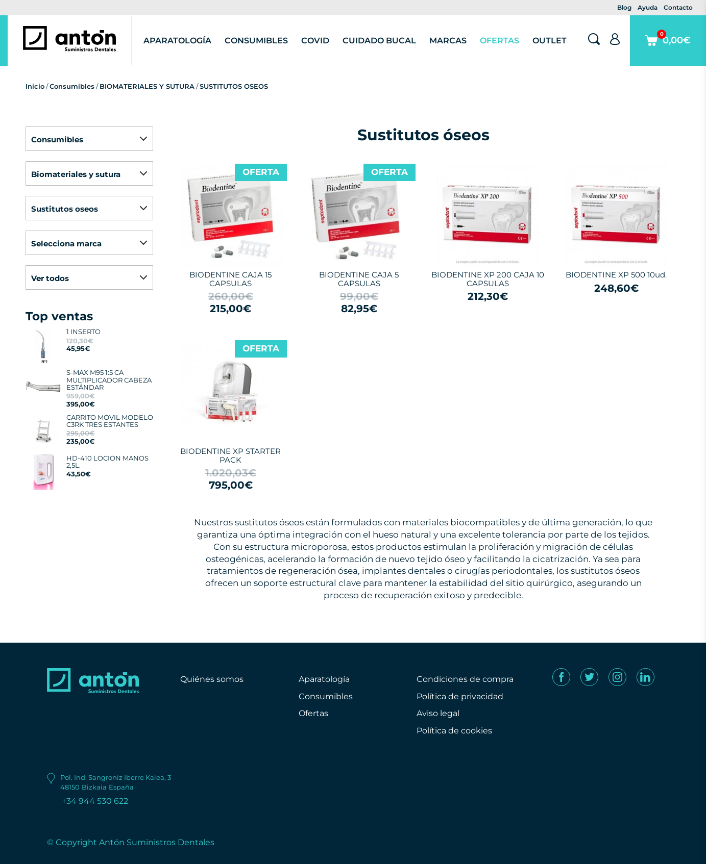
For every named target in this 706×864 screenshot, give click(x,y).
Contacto (678, 7)
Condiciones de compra (465, 679)
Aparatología (177, 40)
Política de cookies (454, 730)
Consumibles (256, 40)
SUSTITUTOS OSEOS (234, 86)
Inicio (35, 86)
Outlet (549, 40)
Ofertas (499, 40)
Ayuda (648, 7)
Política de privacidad (460, 696)
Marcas (448, 40)
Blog (624, 7)
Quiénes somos (212, 679)
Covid (315, 40)
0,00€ (668, 48)
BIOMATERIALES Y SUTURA (147, 86)
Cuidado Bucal (379, 40)
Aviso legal (438, 713)
